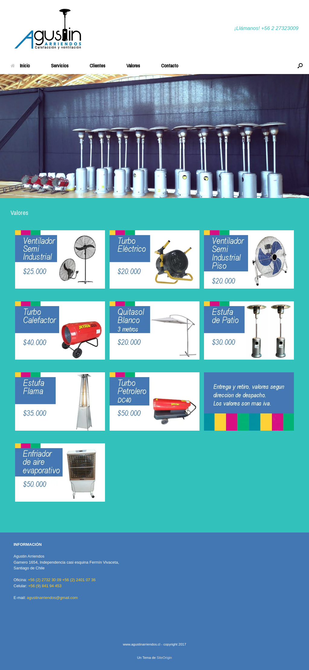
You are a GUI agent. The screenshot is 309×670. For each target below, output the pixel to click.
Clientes (97, 65)
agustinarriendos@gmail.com (52, 597)
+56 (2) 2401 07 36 (79, 580)
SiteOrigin (164, 657)
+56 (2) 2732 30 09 (44, 580)
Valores (133, 65)
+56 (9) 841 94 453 (44, 586)
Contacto (169, 65)
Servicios (59, 65)
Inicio (20, 65)
